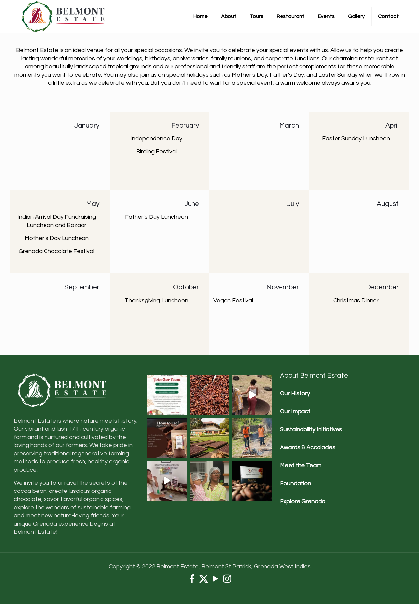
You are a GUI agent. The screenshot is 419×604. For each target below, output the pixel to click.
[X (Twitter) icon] (204, 580)
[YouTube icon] (215, 580)
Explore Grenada (302, 501)
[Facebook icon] (192, 580)
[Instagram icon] (227, 580)
